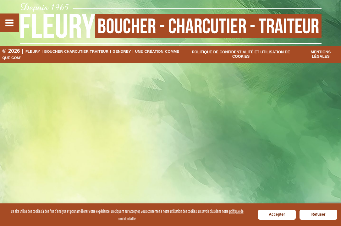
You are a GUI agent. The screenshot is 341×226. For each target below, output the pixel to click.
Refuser (318, 214)
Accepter (277, 214)
